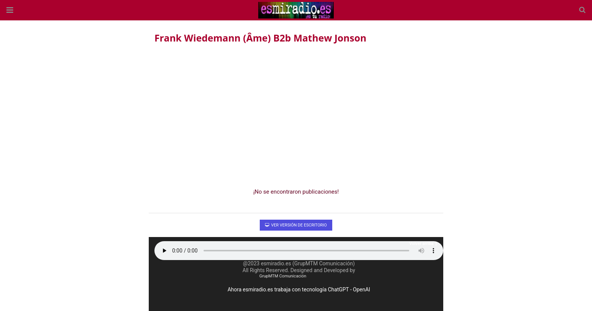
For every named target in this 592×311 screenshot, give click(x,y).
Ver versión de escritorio (296, 225)
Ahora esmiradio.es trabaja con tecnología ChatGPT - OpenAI (299, 289)
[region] (296, 113)
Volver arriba (423, 243)
